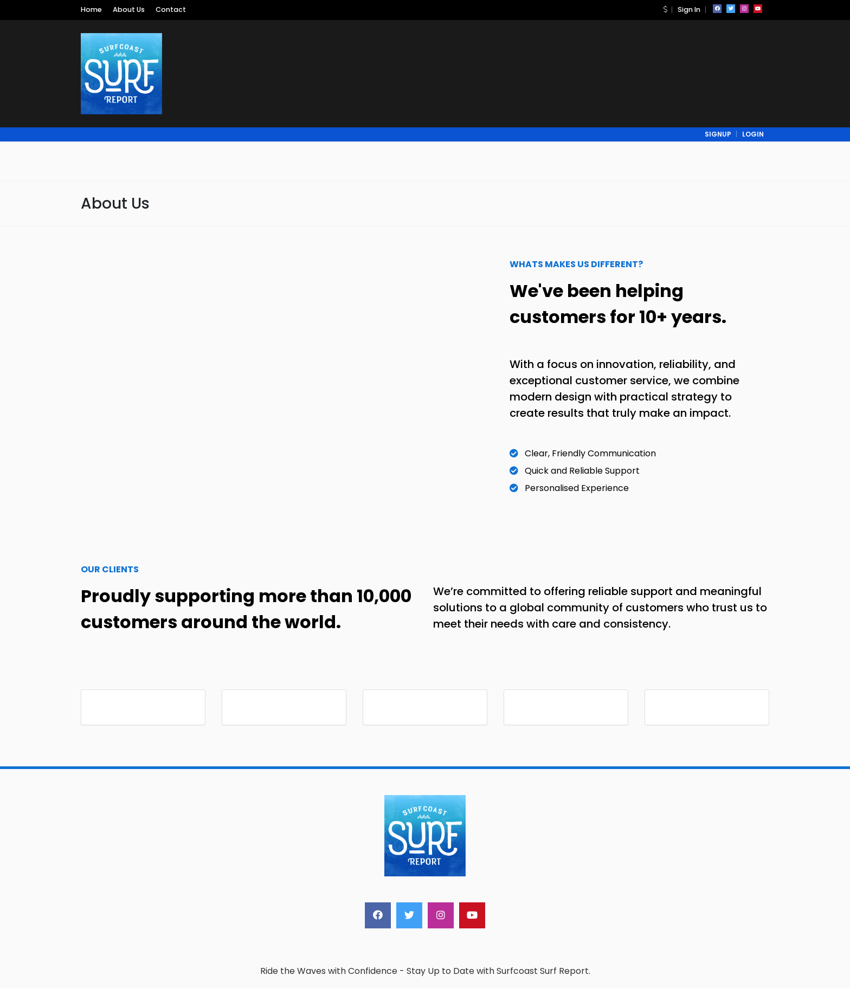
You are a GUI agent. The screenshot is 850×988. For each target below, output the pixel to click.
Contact (171, 9)
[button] (665, 9)
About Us (129, 9)
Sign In (689, 9)
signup (718, 134)
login (753, 134)
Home (91, 9)
